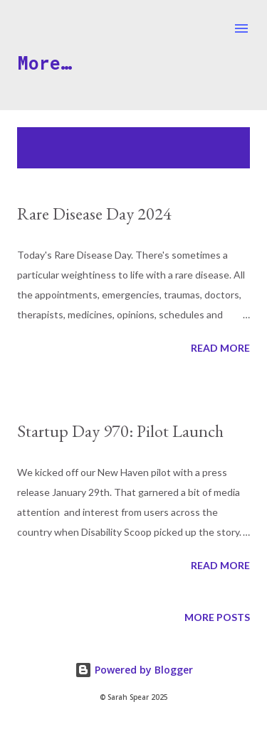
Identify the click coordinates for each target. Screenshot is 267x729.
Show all (213, 141)
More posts (217, 617)
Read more (220, 348)
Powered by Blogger (134, 669)
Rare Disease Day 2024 (94, 213)
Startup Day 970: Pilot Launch (120, 431)
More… (44, 63)
